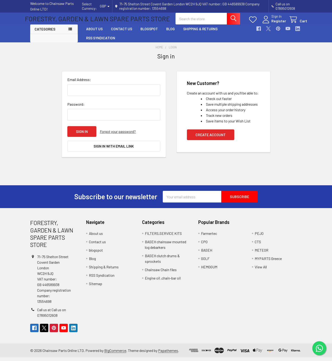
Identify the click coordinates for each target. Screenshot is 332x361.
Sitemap (95, 287)
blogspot (149, 33)
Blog (170, 33)
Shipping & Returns (200, 33)
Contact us (121, 33)
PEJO (259, 237)
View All (261, 270)
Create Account (210, 138)
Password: (76, 108)
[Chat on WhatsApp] (319, 348)
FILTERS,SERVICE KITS (163, 237)
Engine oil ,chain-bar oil (163, 282)
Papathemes (168, 354)
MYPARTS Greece (268, 262)
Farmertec (209, 237)
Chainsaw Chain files (161, 273)
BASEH (206, 254)
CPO (204, 245)
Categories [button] (45, 33)
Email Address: (79, 83)
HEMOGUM (209, 270)
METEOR (261, 254)
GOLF (205, 262)
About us (94, 33)
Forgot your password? (118, 135)
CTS (258, 245)
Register (273, 23)
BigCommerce (115, 354)
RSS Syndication (100, 42)
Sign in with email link (114, 150)
